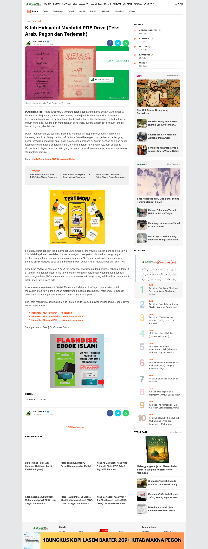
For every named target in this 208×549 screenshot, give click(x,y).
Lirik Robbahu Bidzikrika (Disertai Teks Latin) (161, 335)
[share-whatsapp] (126, 43)
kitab (43, 400)
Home (27, 21)
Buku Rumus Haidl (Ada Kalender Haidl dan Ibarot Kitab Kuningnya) (161, 509)
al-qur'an (96, 4)
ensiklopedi (58, 11)
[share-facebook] (110, 43)
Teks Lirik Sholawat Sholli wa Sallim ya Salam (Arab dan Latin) (163, 291)
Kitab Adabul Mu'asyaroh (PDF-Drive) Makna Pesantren (77, 176)
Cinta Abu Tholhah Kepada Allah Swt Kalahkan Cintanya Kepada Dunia (163, 483)
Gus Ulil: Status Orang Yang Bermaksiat (152, 112)
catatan (127, 4)
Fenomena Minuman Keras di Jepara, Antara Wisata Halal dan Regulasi (163, 150)
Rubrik (32, 11)
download (31, 400)
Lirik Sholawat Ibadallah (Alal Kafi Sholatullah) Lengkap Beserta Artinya (163, 366)
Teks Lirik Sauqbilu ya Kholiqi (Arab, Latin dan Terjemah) (163, 306)
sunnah (81, 11)
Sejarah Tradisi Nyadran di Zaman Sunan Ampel (162, 136)
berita (47, 4)
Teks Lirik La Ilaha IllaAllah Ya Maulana (163, 380)
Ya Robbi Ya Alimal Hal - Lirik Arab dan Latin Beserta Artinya (164, 406)
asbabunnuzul (148, 30)
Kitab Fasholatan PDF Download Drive (53, 159)
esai (75, 4)
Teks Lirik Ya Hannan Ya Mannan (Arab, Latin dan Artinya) (161, 320)
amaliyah (84, 4)
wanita (132, 11)
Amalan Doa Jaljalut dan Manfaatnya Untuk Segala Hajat (164, 393)
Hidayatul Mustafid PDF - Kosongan (51, 313)
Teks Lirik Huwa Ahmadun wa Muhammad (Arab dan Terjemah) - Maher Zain (164, 421)
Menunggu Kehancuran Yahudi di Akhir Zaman (164, 225)
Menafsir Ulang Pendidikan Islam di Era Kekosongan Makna (162, 124)
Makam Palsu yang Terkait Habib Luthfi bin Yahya (162, 212)
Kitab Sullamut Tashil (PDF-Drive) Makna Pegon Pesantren (110, 176)
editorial (145, 38)
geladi (71, 11)
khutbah (144, 55)
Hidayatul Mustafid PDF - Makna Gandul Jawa (57, 316)
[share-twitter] (118, 43)
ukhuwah (105, 11)
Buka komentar (76, 427)
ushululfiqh (119, 11)
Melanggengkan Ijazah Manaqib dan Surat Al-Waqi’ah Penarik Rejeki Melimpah (157, 469)
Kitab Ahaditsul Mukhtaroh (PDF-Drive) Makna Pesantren (43, 176)
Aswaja (138, 4)
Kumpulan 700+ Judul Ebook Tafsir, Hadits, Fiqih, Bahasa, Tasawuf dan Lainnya (163, 496)
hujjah (56, 4)
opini (142, 63)
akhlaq (117, 4)
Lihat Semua (172, 76)
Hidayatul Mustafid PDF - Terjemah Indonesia (57, 320)
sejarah (66, 4)
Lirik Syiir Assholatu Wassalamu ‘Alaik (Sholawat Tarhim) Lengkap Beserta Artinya (163, 350)
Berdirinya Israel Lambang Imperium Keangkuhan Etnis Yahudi (163, 238)
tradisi (93, 11)
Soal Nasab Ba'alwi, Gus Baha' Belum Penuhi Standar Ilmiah (158, 200)
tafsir (107, 4)
